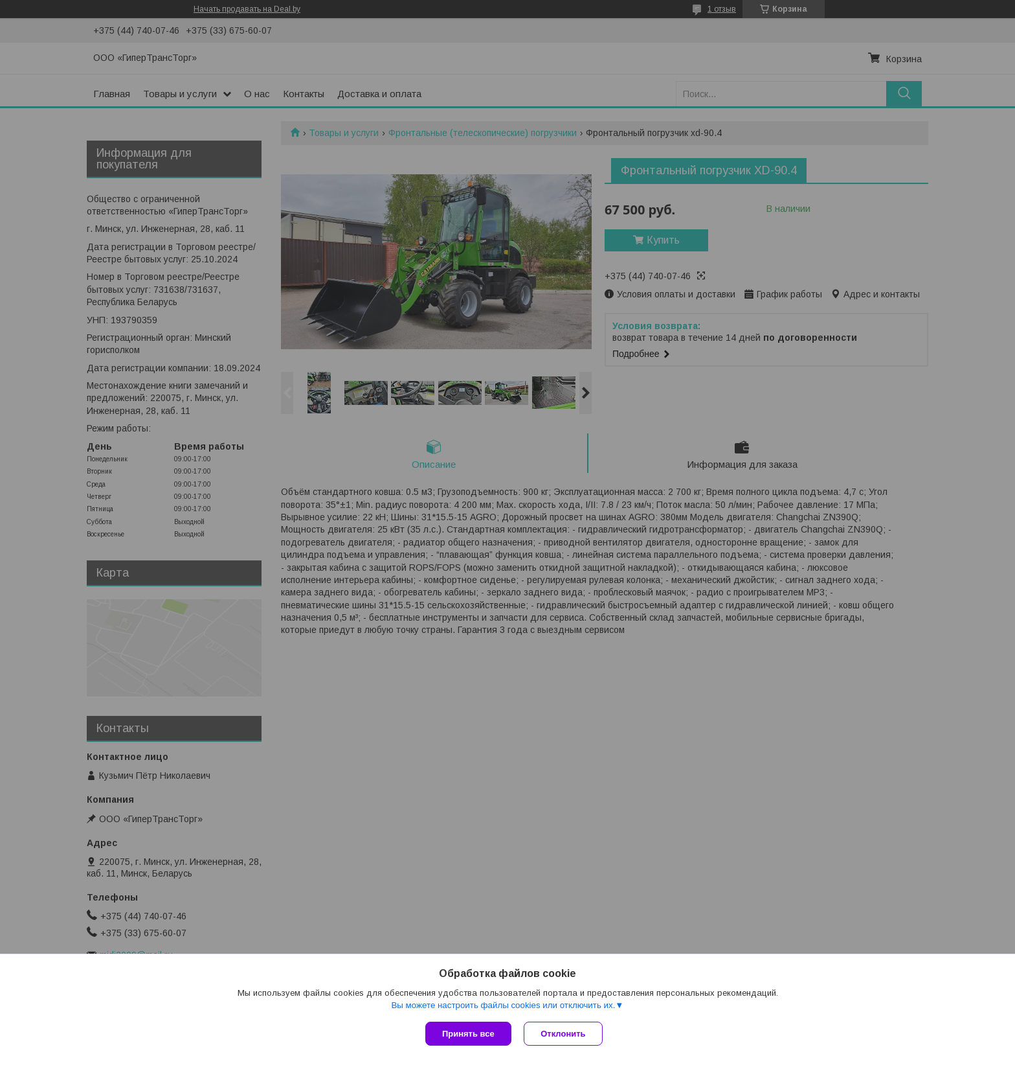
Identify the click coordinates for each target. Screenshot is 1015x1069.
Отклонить (563, 1034)
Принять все (468, 1034)
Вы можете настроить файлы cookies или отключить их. (503, 1005)
